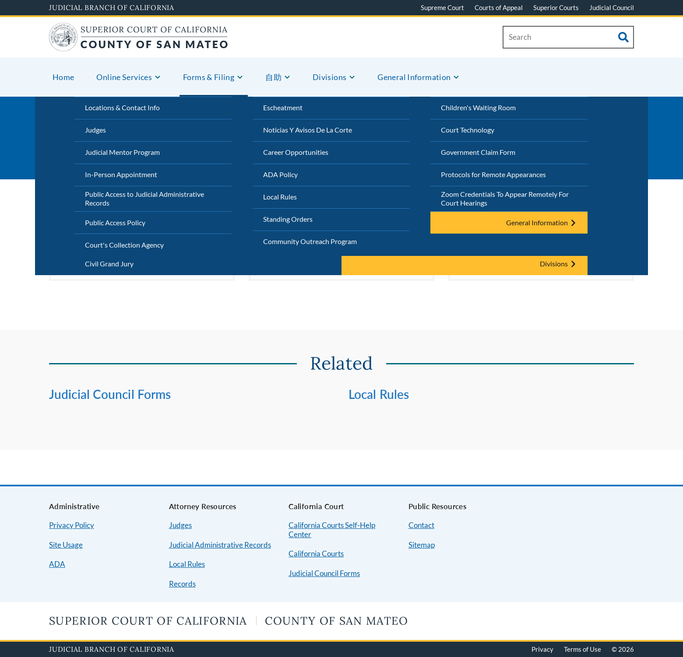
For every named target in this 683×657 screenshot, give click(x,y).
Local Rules (280, 196)
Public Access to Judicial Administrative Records (144, 198)
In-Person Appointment (121, 174)
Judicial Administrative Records (220, 544)
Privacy (542, 649)
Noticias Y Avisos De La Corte (307, 130)
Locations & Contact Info (122, 107)
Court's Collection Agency (124, 245)
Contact (421, 525)
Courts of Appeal (499, 7)
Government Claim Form (478, 152)
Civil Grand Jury (109, 263)
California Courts (316, 553)
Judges (95, 130)
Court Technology (467, 130)
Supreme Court (442, 7)
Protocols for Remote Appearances (493, 174)
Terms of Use (582, 649)
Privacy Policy (71, 525)
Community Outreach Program (310, 241)
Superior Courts (556, 7)
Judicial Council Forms (110, 394)
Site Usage (66, 544)
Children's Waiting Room (478, 107)
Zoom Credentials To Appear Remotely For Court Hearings (505, 198)
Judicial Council (611, 7)
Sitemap (421, 544)
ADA (57, 564)
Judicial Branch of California (111, 7)
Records (182, 583)
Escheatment (283, 107)
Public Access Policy (115, 222)
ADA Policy (280, 174)
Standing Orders (288, 219)
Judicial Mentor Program (122, 152)
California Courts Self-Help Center (332, 530)
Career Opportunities (295, 152)
